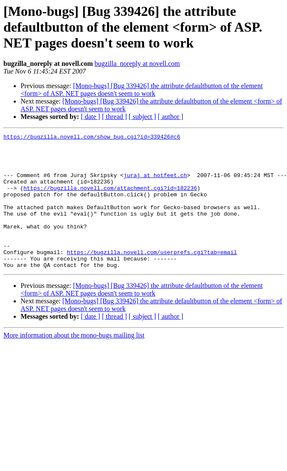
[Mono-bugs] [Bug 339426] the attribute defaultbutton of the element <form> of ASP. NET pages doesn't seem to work (142, 89)
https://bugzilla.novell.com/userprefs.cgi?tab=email (152, 276)
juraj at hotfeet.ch (155, 184)
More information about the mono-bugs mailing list (74, 362)
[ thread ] (114, 116)
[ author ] (170, 116)
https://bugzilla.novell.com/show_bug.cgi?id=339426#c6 (91, 138)
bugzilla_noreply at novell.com (137, 63)
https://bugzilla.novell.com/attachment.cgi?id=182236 (110, 199)
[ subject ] (142, 116)
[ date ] (90, 116)
